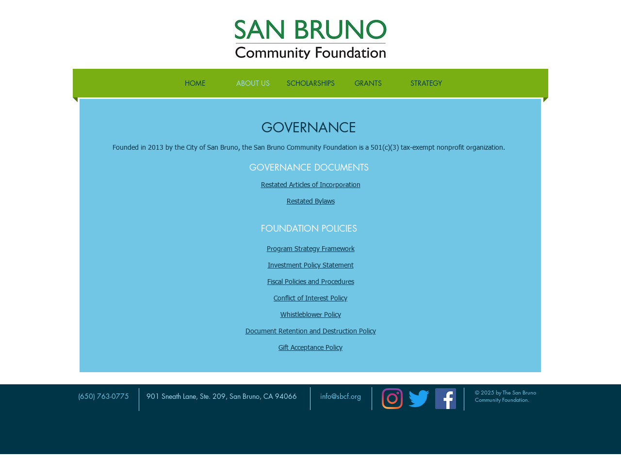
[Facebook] (445, 398)
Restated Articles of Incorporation (310, 185)
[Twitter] (419, 398)
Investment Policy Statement (311, 265)
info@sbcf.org (340, 396)
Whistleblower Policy (310, 315)
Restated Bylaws (311, 201)
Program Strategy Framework (311, 249)
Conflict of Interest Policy (310, 298)
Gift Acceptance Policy (310, 348)
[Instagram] (392, 398)
